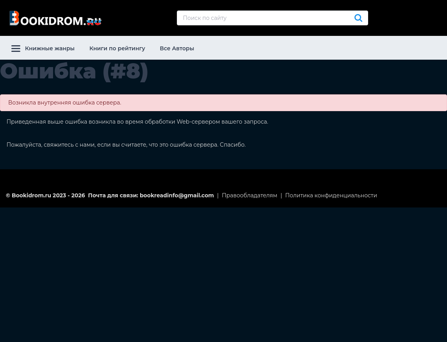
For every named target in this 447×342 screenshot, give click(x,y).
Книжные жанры (43, 48)
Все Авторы (177, 48)
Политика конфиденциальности (331, 195)
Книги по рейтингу (117, 48)
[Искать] (358, 18)
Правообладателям (249, 195)
